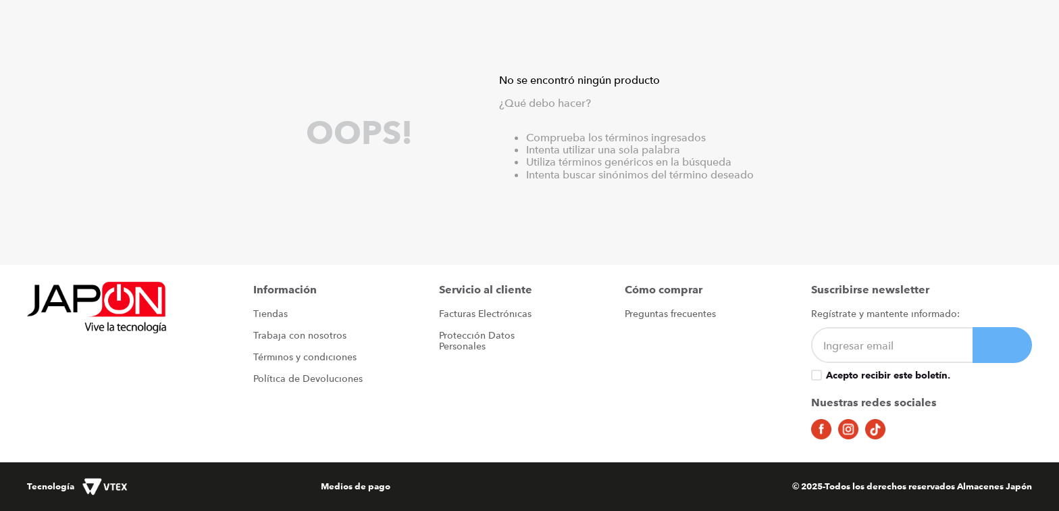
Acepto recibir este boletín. (888, 375)
